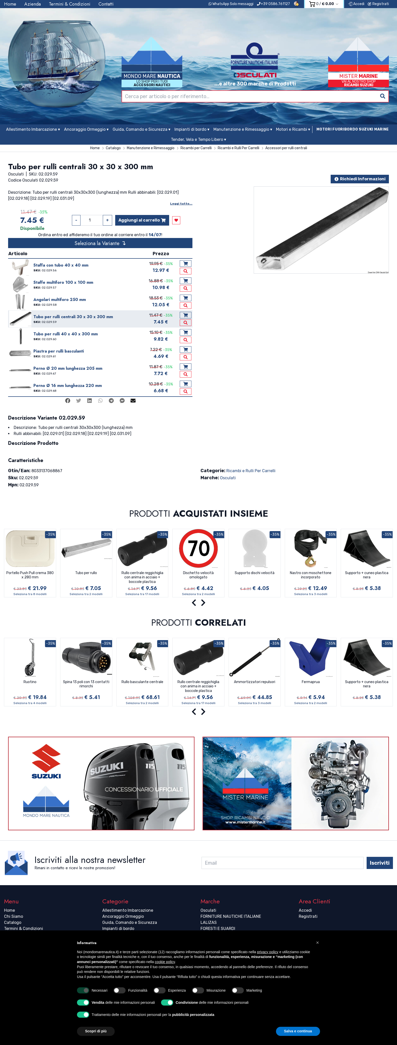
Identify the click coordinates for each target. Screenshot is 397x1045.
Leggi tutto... (181, 203)
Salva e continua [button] (298, 1031)
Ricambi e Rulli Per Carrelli (250, 470)
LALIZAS (209, 922)
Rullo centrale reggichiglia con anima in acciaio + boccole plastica (142, 577)
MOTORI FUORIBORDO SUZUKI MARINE (352, 129)
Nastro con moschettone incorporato (310, 575)
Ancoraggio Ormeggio (123, 916)
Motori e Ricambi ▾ (293, 129)
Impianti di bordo (118, 928)
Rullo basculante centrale (142, 682)
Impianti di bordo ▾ (191, 129)
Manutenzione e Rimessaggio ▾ (242, 129)
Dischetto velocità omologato (198, 575)
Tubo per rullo (86, 573)
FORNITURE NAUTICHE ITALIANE (231, 916)
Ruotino (30, 682)
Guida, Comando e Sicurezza (129, 922)
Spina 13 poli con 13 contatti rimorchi (86, 684)
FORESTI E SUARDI (218, 928)
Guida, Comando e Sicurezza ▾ (141, 129)
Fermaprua (311, 682)
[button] (317, 943)
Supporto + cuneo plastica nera (366, 575)
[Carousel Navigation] (198, 602)
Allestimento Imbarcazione (127, 910)
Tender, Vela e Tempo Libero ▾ (198, 139)
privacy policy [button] (267, 952)
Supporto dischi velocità (254, 573)
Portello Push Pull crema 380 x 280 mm (30, 575)
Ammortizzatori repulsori (254, 682)
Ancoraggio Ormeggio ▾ (86, 129)
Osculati (228, 477)
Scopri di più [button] (96, 1031)
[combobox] (255, 96)
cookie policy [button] (165, 962)
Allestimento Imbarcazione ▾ (33, 129)
